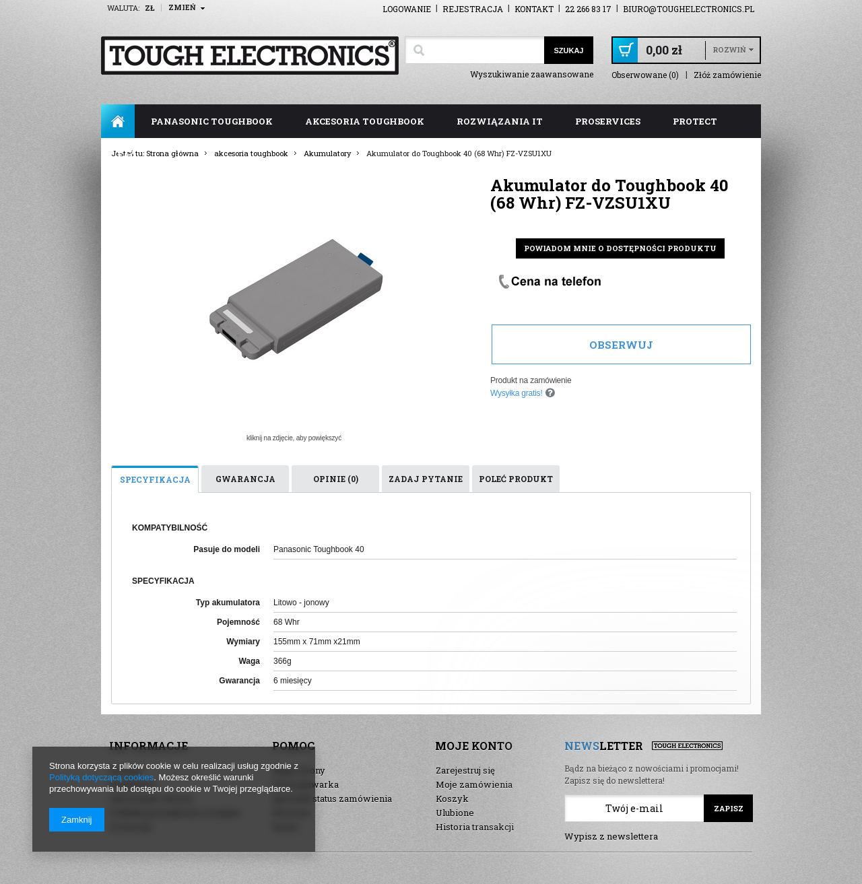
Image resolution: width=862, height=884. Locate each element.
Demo (285, 827)
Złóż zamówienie (727, 75)
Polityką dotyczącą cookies (101, 777)
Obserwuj (621, 344)
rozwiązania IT (500, 121)
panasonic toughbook (212, 121)
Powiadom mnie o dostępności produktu (620, 248)
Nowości (291, 813)
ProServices (607, 121)
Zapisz (728, 808)
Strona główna (118, 121)
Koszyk (452, 798)
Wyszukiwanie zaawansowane (531, 74)
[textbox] (474, 50)
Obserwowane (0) (645, 75)
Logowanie (407, 8)
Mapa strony (299, 770)
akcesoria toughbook (364, 121)
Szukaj (568, 50)
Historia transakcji (475, 827)
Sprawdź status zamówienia (332, 798)
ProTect (695, 121)
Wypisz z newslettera (611, 836)
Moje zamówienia (474, 784)
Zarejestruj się (465, 770)
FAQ (127, 155)
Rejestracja (472, 8)
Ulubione (455, 813)
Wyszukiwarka (306, 784)
